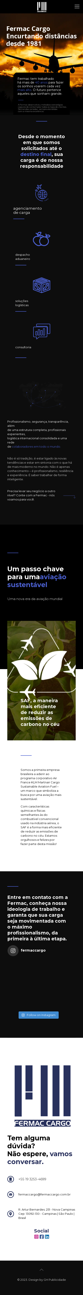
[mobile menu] (77, 6)
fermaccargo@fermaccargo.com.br (44, 1194)
